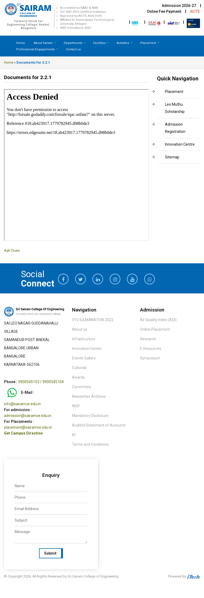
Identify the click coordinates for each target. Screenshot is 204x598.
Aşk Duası (12, 250)
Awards (78, 377)
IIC (74, 435)
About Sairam (43, 43)
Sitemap (172, 157)
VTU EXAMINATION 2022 (92, 320)
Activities (123, 43)
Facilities (100, 43)
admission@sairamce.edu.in (27, 415)
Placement (148, 43)
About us (79, 329)
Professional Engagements (36, 49)
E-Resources (150, 348)
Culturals (79, 368)
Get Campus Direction (23, 433)
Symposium (150, 358)
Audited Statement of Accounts (99, 425)
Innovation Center (87, 348)
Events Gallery (84, 358)
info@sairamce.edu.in (22, 404)
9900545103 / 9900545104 (41, 382)
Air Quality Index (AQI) (158, 320)
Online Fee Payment (164, 11)
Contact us (73, 49)
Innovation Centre (180, 144)
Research (148, 339)
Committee (81, 387)
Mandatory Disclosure (90, 415)
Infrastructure (83, 339)
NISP (76, 406)
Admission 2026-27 (179, 5)
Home (20, 43)
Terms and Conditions (90, 444)
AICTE (195, 11)
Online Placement (155, 329)
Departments (73, 43)
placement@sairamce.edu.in (28, 427)
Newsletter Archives (89, 396)
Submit (50, 553)
